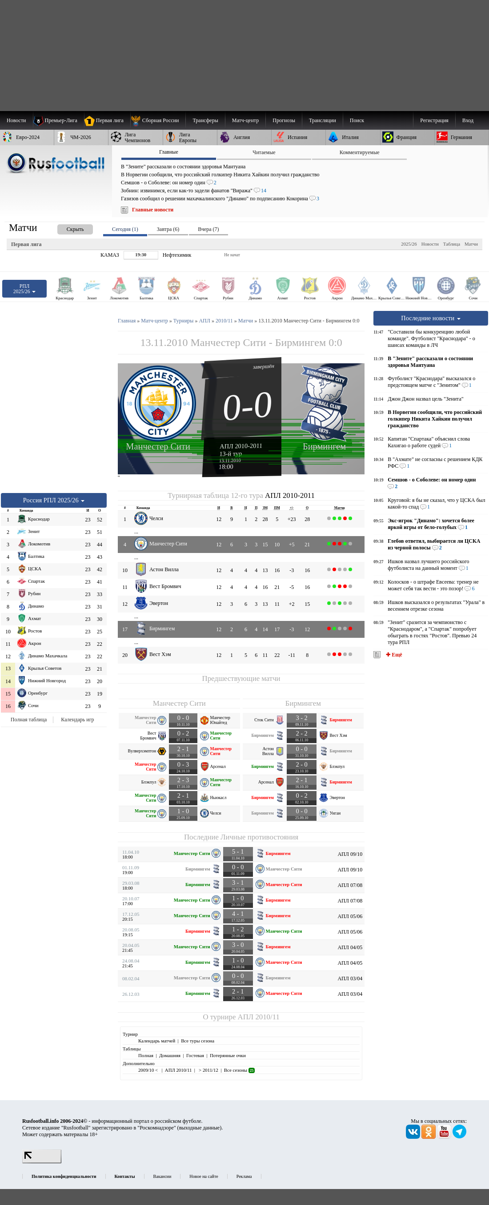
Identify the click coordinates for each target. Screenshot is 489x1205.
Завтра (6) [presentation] (168, 229)
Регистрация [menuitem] (434, 120)
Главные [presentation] (168, 152)
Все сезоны (239, 1070)
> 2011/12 (207, 1070)
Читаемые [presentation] (264, 152)
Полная (145, 1055)
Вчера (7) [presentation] (208, 229)
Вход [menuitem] (467, 120)
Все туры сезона (197, 1040)
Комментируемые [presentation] (360, 152)
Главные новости (152, 210)
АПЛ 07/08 (349, 885)
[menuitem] (158, 120)
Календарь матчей (156, 1040)
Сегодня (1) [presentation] (125, 229)
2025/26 (409, 244)
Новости (430, 244)
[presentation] (66, 227)
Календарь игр (77, 719)
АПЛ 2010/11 (259, 1017)
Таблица (451, 244)
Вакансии (162, 1176)
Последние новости (431, 318)
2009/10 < (148, 1070)
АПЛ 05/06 (349, 916)
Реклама (244, 1176)
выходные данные (199, 1128)
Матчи (471, 244)
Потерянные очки (228, 1055)
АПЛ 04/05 (349, 947)
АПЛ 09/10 (349, 854)
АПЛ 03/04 (349, 978)
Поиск (357, 120)
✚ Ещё (393, 655)
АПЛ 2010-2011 (241, 446)
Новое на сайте (203, 1176)
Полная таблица (29, 719)
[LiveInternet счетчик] (41, 1161)
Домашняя (169, 1055)
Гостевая (195, 1055)
